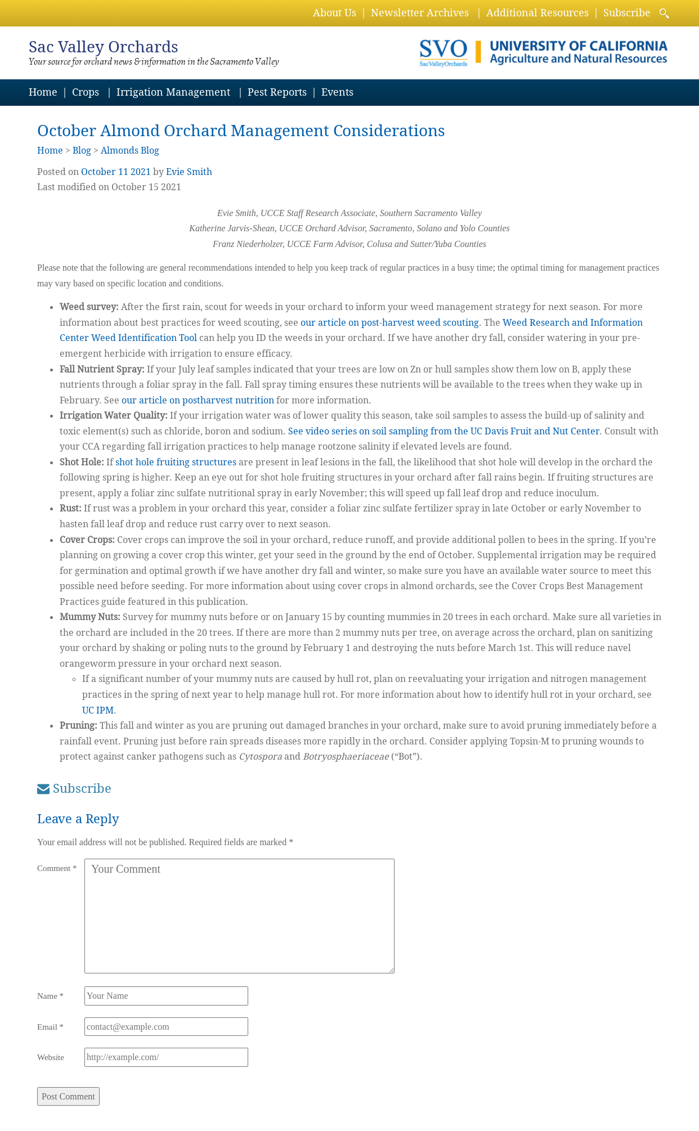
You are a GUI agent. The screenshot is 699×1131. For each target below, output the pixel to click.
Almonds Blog (130, 150)
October (98, 172)
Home (43, 92)
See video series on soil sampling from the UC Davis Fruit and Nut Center (443, 431)
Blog (82, 150)
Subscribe (627, 12)
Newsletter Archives (420, 12)
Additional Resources (537, 12)
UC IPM (98, 710)
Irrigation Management (173, 92)
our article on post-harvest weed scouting (390, 323)
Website (50, 1057)
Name (50, 995)
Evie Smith (189, 172)
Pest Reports (277, 92)
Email (50, 1026)
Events (337, 92)
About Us (334, 12)
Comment (57, 868)
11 (123, 172)
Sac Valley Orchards (103, 47)
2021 (141, 172)
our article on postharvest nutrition (198, 400)
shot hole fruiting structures (175, 462)
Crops (85, 92)
